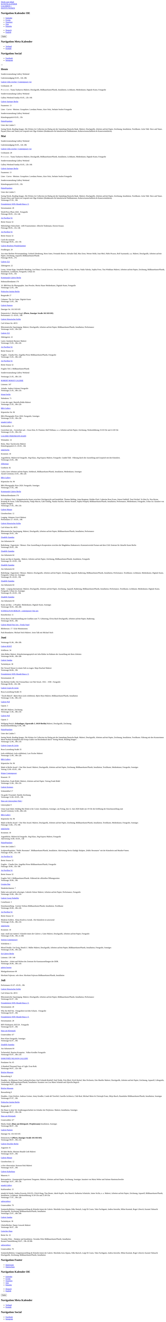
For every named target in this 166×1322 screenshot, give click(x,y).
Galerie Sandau (6, 660)
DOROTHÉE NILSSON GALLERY (14, 1058)
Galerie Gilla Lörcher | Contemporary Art (16, 82)
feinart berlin (5, 394)
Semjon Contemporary (9, 940)
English (8, 32)
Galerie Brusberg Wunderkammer (13, 246)
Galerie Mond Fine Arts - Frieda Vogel (15, 625)
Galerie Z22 (5, 262)
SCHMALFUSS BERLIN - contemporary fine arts (19, 611)
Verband (9, 46)
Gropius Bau (5, 884)
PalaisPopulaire (6, 121)
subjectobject (6, 1201)
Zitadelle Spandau (7, 537)
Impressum (10, 1265)
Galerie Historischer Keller (11, 319)
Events (8, 20)
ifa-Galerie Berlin (7, 954)
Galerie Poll (5, 702)
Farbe (4, 36)
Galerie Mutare (6, 510)
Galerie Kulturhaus (8, 1172)
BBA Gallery (6, 408)
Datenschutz (10, 1267)
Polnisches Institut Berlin (10, 291)
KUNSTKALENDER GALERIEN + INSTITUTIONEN (9, 6)
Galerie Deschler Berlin (9, 1144)
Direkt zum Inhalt (7, 2)
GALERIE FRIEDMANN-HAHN (13, 436)
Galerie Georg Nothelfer (10, 898)
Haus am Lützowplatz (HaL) (11, 801)
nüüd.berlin (5, 450)
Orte (7, 24)
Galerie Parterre (7, 305)
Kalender (9, 18)
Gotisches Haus (6, 1231)
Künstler (9, 26)
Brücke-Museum (7, 1072)
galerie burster (6, 967)
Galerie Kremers (7, 787)
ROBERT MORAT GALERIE (12, 381)
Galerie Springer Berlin (9, 102)
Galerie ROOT (6, 646)
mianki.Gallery (6, 422)
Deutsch (9, 30)
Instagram (9, 60)
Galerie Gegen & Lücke (10, 688)
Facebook (9, 58)
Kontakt (9, 48)
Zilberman (5, 464)
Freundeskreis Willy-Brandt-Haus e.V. (15, 204)
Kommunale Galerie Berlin (11, 278)
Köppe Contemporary (9, 773)
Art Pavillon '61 (7, 218)
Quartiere (9, 22)
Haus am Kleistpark (8, 1031)
